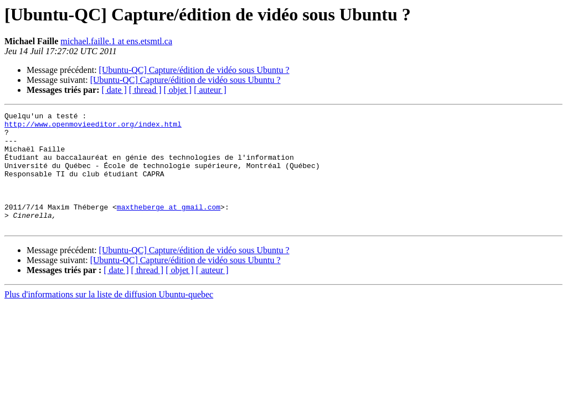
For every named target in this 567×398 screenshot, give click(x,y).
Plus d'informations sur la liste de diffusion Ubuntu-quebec (108, 317)
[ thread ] (145, 90)
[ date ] (114, 90)
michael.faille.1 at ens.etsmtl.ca (116, 41)
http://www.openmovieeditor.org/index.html (93, 127)
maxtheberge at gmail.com (168, 227)
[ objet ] (177, 90)
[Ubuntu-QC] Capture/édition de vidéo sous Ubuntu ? (194, 70)
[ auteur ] (210, 90)
